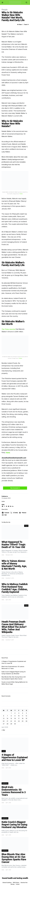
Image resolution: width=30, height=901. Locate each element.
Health (3, 751)
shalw (3, 504)
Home (8, 452)
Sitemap (12, 884)
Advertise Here (23, 882)
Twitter (20, 193)
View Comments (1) (15, 488)
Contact (17, 884)
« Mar (3, 730)
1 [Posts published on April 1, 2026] (11, 713)
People (4, 9)
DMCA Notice (16, 882)
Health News (5, 783)
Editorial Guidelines (7, 882)
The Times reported (8, 329)
